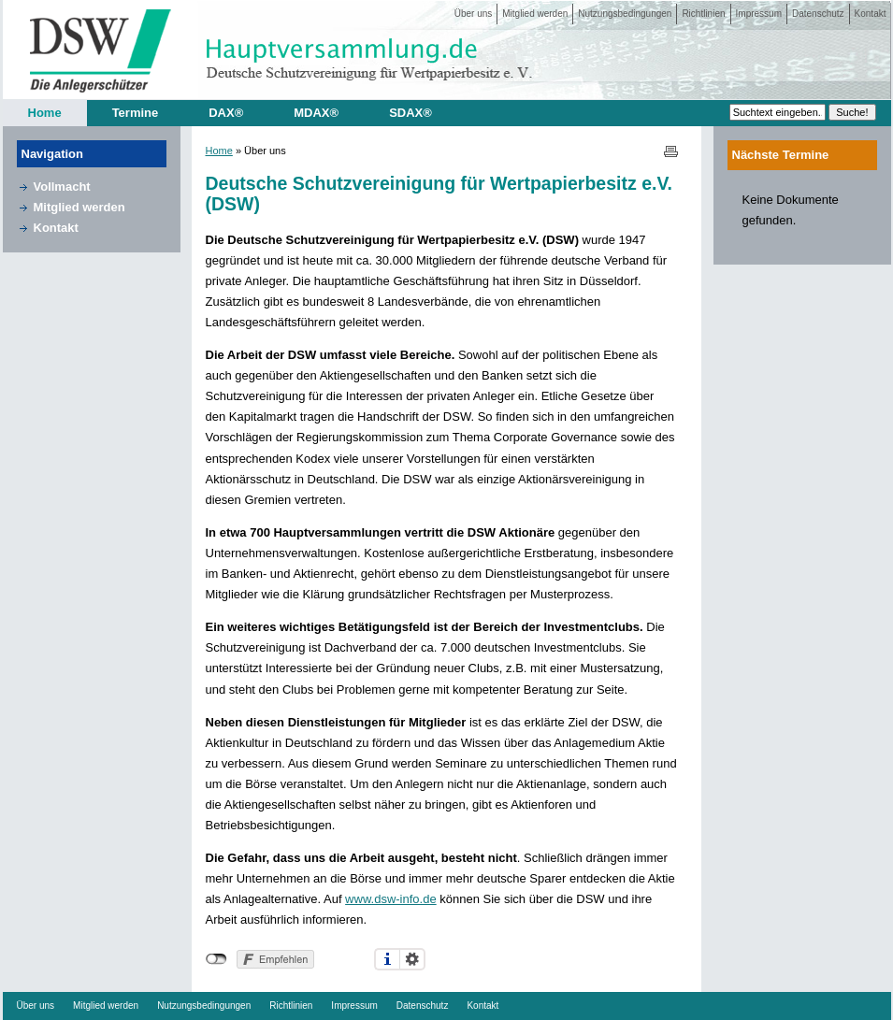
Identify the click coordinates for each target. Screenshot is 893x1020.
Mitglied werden (535, 13)
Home (45, 113)
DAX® (226, 113)
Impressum (759, 13)
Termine (135, 113)
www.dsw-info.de (391, 899)
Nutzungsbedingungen (624, 13)
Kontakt (870, 13)
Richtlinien (703, 13)
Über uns (473, 13)
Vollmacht (62, 187)
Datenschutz (818, 13)
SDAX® (410, 113)
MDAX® (316, 113)
